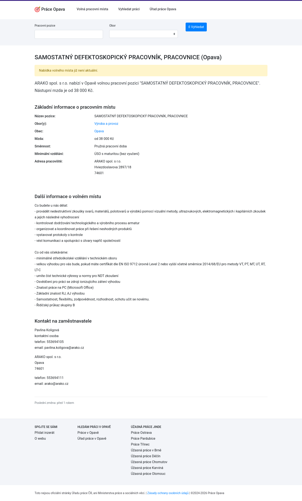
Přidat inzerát (44, 433)
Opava (99, 131)
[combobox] (143, 34)
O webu (40, 438)
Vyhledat (196, 27)
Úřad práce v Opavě (92, 438)
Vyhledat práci (129, 9)
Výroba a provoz (106, 124)
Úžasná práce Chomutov (149, 462)
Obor (112, 25)
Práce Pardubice (143, 438)
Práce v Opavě (88, 433)
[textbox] (117, 34)
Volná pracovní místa (92, 9)
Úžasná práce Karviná (147, 468)
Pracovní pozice (45, 25)
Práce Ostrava (141, 433)
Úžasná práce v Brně (146, 450)
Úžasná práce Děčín (145, 456)
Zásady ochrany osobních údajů (168, 493)
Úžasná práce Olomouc (148, 474)
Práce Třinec (140, 444)
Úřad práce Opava (163, 9)
